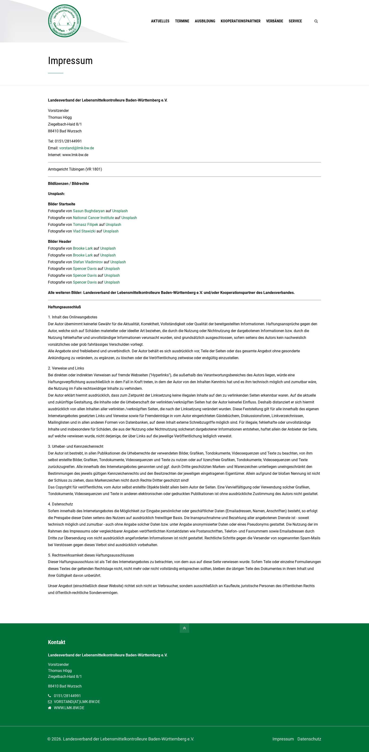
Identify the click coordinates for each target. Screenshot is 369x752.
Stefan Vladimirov (88, 262)
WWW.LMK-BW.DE (69, 708)
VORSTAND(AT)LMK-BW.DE (77, 701)
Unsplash (120, 211)
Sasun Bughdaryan (89, 211)
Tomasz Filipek (85, 224)
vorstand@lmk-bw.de (76, 148)
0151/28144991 (67, 696)
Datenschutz (309, 739)
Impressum (283, 739)
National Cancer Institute (93, 217)
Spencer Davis (85, 268)
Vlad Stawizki (84, 231)
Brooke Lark (83, 248)
